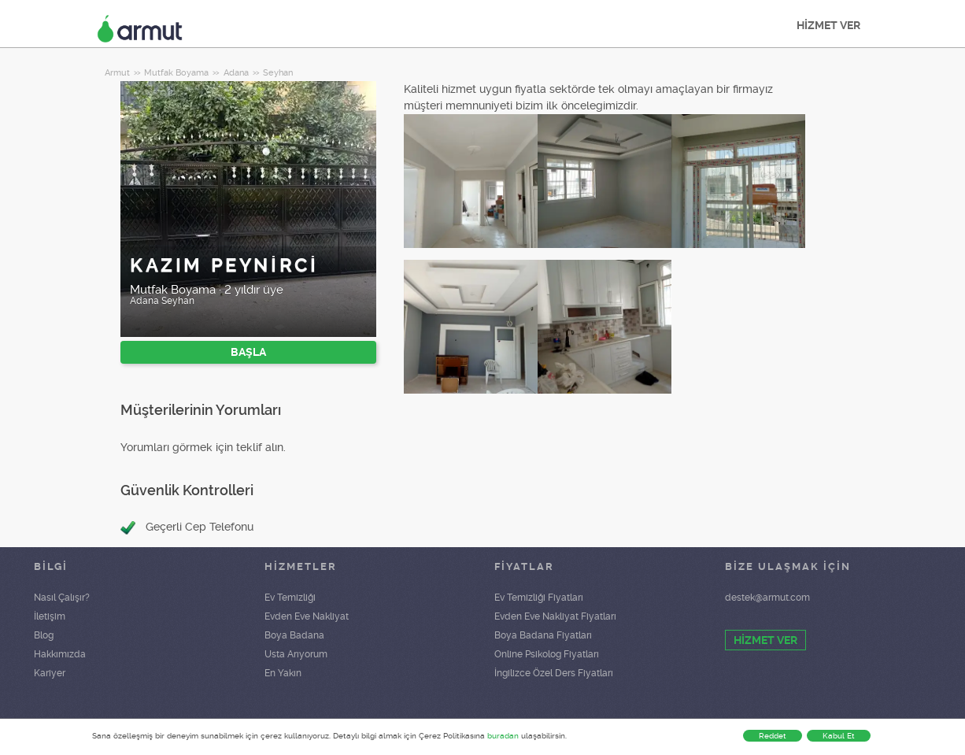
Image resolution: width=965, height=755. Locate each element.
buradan (503, 735)
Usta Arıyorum (295, 654)
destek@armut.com (767, 597)
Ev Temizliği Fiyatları (538, 597)
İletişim (49, 616)
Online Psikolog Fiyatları (546, 654)
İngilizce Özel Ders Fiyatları (553, 673)
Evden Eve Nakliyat (306, 616)
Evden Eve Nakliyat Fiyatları (555, 616)
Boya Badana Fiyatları (543, 635)
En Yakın (282, 673)
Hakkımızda (60, 654)
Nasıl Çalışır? (62, 597)
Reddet (772, 735)
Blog (44, 635)
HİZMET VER (828, 25)
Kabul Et (839, 735)
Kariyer (49, 673)
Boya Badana (294, 635)
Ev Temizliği (290, 597)
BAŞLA (248, 352)
